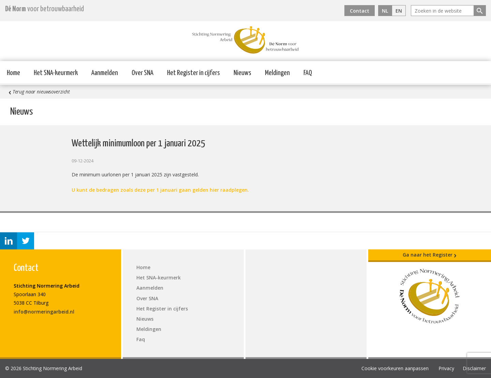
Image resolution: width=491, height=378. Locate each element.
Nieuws (242, 73)
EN (399, 11)
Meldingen (277, 73)
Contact (359, 11)
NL (385, 11)
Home (13, 73)
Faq (140, 339)
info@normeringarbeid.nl (44, 311)
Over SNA (142, 73)
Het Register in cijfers (193, 73)
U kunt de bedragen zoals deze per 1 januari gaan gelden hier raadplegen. (160, 190)
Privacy (446, 368)
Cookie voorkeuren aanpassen (395, 368)
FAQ (307, 73)
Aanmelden (104, 73)
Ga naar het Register (430, 254)
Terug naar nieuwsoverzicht (39, 92)
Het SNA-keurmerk (56, 73)
